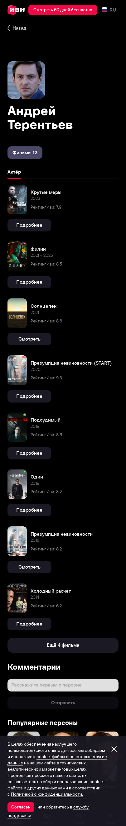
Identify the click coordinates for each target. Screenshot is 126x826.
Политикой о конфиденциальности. (47, 794)
